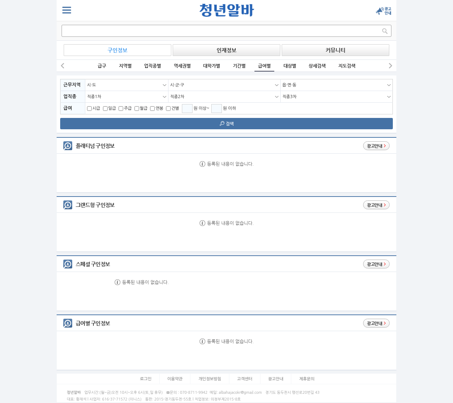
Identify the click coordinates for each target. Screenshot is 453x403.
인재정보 (226, 50)
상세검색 (317, 65)
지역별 (125, 65)
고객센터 (244, 379)
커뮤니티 (335, 50)
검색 (227, 123)
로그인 (145, 379)
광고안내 (275, 379)
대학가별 (211, 65)
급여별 (264, 65)
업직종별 (152, 65)
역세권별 (182, 65)
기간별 (239, 65)
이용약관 (175, 379)
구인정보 (117, 50)
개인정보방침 (209, 379)
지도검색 (346, 65)
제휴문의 (306, 379)
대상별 (289, 65)
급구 (102, 65)
